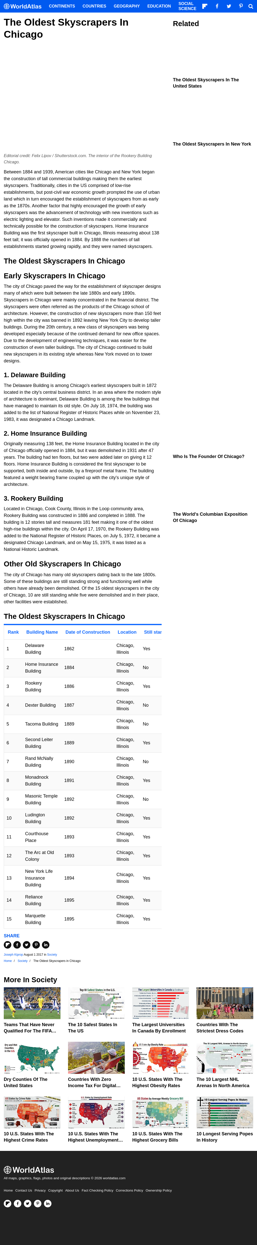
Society (52, 954)
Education (159, 6)
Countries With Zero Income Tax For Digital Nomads (92, 1085)
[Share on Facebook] (17, 945)
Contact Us (23, 1190)
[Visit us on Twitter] (27, 1203)
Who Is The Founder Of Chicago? (208, 456)
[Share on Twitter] (26, 945)
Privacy (40, 1190)
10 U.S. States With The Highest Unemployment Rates (93, 1140)
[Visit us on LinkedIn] (47, 1203)
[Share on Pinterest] (36, 945)
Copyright (55, 1190)
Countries (94, 6)
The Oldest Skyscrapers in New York (212, 144)
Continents (62, 6)
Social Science (187, 6)
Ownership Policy (159, 1190)
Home (8, 1190)
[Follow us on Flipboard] (7, 1203)
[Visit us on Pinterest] (37, 1203)
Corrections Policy (129, 1190)
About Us (72, 1190)
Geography (127, 6)
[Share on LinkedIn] (45, 945)
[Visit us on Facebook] (17, 1203)
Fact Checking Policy (97, 1190)
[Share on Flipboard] (7, 945)
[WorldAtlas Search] (250, 6)
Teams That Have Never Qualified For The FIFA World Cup (29, 1031)
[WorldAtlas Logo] (24, 6)
